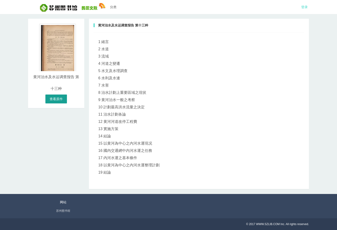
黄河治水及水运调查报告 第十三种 (123, 25)
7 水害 (103, 85)
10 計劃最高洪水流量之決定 (121, 107)
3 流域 (103, 56)
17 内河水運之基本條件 (117, 158)
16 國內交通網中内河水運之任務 (125, 151)
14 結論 (104, 136)
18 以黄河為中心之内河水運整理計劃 (129, 165)
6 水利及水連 (109, 78)
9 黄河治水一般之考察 (116, 100)
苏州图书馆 (63, 210)
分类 (113, 7)
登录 (304, 7)
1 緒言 (103, 42)
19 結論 (104, 172)
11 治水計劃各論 (112, 114)
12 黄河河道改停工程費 (117, 122)
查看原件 (56, 99)
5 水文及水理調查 (113, 71)
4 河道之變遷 (109, 64)
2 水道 (103, 49)
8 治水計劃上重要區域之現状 (122, 93)
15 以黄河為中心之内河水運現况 (125, 143)
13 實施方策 (108, 129)
